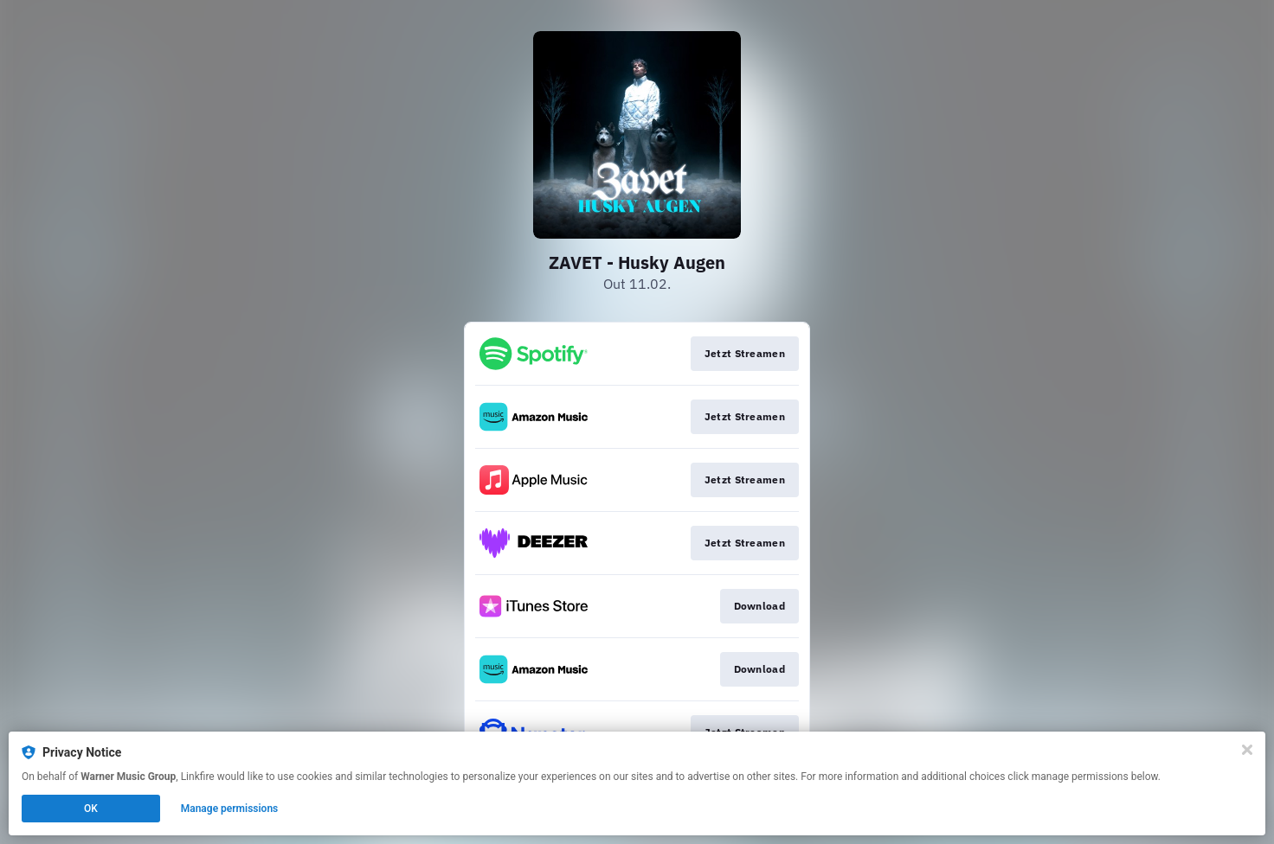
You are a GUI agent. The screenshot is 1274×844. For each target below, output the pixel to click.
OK (91, 808)
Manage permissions (230, 808)
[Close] (1247, 750)
